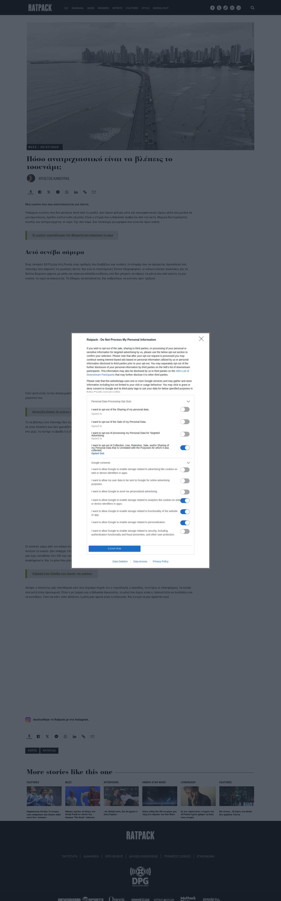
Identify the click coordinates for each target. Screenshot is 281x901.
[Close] (202, 340)
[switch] (185, 409)
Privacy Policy (160, 561)
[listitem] (140, 401)
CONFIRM (114, 548)
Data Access (140, 561)
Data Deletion (120, 561)
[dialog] (140, 450)
